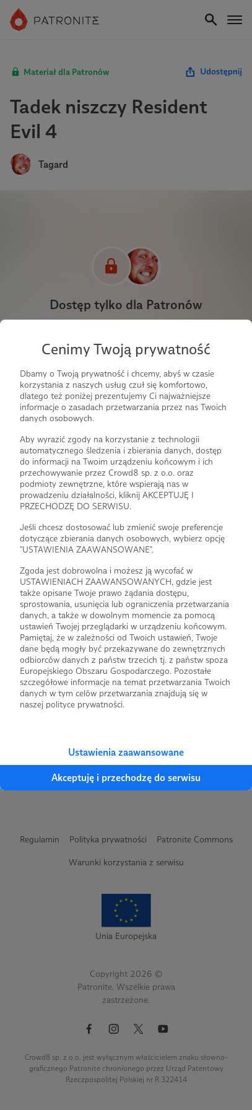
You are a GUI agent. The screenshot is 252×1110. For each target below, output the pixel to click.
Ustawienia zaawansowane (126, 752)
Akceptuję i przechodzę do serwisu (126, 777)
